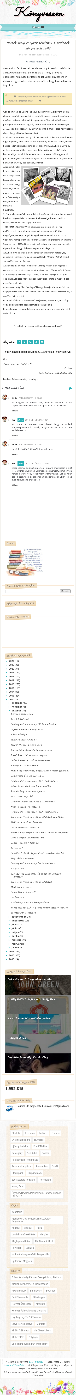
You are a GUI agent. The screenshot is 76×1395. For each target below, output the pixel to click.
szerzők (30, 1248)
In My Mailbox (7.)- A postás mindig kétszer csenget (39, 908)
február (16, 944)
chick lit (16, 1133)
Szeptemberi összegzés (23, 913)
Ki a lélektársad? (20, 720)
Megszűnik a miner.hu (22, 859)
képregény (17, 1153)
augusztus (18, 921)
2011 (12, 952)
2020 (12, 669)
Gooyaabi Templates (14, 1366)
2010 (12, 955)
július (15, 924)
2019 (12, 673)
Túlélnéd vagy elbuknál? (24, 740)
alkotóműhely (19, 1291)
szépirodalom (35, 1173)
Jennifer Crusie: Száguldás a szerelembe (33, 802)
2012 (12, 700)
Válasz (17, 411)
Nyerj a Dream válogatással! (26, 807)
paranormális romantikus (25, 1160)
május (15, 932)
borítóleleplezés (20, 1297)
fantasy (56, 1133)
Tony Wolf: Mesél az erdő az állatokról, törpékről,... (37, 818)
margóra (44, 1235)
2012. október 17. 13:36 (39, 464)
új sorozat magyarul (22, 1261)
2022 (12, 665)
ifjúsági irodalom (20, 1147)
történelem (45, 1180)
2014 (12, 692)
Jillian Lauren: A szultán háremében (30, 761)
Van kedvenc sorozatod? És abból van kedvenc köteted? (36, 876)
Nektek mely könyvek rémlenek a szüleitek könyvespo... (40, 833)
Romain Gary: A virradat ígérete (28, 792)
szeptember (19, 917)
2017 (12, 680)
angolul (16, 1228)
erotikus (43, 1133)
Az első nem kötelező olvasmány (29, 1019)
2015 (12, 688)
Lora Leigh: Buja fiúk (22, 797)
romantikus (42, 1167)
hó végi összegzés (21, 1304)
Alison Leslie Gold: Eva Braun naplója (31, 787)
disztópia (30, 1133)
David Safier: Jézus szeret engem (29, 756)
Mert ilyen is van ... (21, 888)
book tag (50, 1291)
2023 (12, 661)
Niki (16, 420)
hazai (39, 1228)
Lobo (17, 398)
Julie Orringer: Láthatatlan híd (27, 838)
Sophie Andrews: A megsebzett (28, 730)
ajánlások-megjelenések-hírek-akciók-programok (31, 1220)
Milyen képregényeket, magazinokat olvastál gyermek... (40, 771)
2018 (12, 677)
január (16, 948)
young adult (18, 1187)
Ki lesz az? (17, 848)
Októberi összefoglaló (22, 714)
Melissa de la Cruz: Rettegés (26, 823)
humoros (39, 1140)
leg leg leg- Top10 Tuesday (26, 1317)
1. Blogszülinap (17, 1038)
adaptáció (17, 1212)
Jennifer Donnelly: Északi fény (28, 1058)
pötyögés (16, 1248)
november (18, 707)
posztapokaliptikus (21, 1167)
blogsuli (28, 1228)
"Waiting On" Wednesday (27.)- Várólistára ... (34, 864)
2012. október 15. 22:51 (32, 398)
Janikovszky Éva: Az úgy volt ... (27, 776)
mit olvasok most (44, 1241)
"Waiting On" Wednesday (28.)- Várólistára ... (34, 812)
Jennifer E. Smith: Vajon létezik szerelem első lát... (38, 854)
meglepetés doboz (21, 1241)
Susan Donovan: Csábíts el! (25, 828)
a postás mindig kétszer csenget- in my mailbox (36, 1278)
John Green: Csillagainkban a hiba (30, 980)
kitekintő (40, 1304)
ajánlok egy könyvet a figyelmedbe (30, 1284)
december (18, 703)
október (17, 711)
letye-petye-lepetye (22, 1324)
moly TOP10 (18, 1337)
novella (45, 1153)
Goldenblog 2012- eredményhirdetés (30, 903)
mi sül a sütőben (20, 1331)
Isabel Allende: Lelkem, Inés (26, 745)
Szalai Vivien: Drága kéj (23, 893)
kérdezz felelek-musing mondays (29, 1311)
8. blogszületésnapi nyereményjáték (31, 1000)
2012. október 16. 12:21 (39, 420)
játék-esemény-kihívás (23, 1235)
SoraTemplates (37, 1362)
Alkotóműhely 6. (19, 735)
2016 (12, 684)
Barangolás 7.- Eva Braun (24, 766)
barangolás (36, 1291)
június (15, 928)
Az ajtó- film (17, 869)
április (15, 936)
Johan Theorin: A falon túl (25, 843)
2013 (12, 696)
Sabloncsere (17, 898)
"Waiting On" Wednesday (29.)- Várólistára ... (34, 781)
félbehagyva (39, 1297)
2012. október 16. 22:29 (32, 445)
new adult (32, 1153)
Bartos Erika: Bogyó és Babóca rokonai (31, 750)
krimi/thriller (40, 1147)
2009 (12, 959)
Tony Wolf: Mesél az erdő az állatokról (31, 882)
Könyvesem (38, 13)
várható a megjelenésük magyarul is (30, 1255)
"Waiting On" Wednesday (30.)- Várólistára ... (34, 725)
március (17, 940)
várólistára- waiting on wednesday (29, 1344)
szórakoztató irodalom (23, 1180)
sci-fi (55, 1167)
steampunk (17, 1173)
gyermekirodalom (21, 1140)
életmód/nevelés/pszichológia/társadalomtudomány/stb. (36, 1195)
